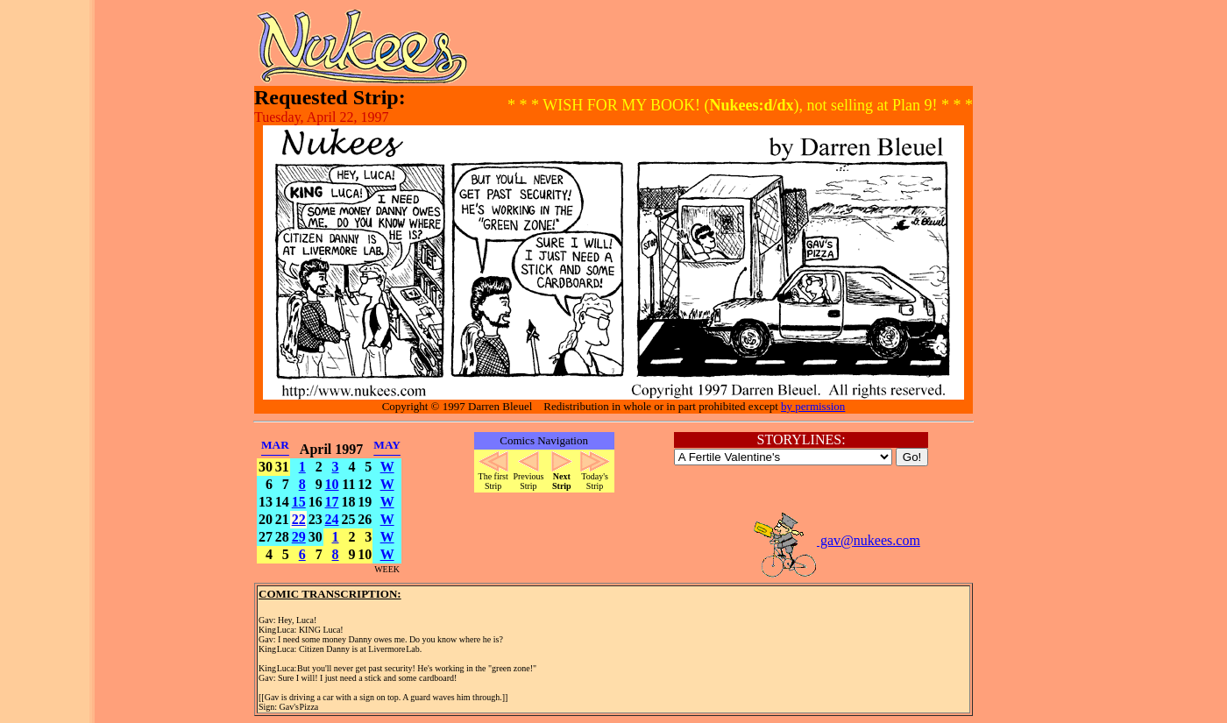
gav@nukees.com (836, 540)
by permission (813, 406)
